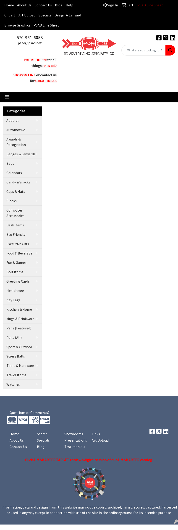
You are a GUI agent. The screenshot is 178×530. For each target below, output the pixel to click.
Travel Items (16, 375)
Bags (10, 163)
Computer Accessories (15, 213)
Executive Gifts (17, 243)
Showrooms (73, 434)
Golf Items (14, 272)
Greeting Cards (18, 281)
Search (42, 434)
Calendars (14, 172)
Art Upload (26, 15)
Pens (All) (14, 337)
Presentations (75, 440)
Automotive (15, 129)
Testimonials (74, 446)
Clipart (9, 15)
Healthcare (15, 290)
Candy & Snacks (18, 182)
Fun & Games (16, 262)
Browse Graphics (17, 25)
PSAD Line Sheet (46, 25)
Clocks (11, 201)
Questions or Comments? (30, 412)
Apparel (12, 120)
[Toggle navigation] (7, 97)
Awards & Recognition (16, 142)
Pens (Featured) (18, 328)
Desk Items (15, 225)
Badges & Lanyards (20, 154)
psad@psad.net (30, 43)
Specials (45, 15)
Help (69, 5)
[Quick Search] (143, 50)
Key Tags (13, 300)
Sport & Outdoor (19, 346)
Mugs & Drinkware (20, 318)
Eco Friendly (15, 234)
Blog (59, 5)
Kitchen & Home (19, 309)
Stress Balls (15, 356)
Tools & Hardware (20, 365)
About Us (24, 5)
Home (14, 434)
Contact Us (43, 5)
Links (96, 434)
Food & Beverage (19, 253)
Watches (13, 384)
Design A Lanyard (68, 15)
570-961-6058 (30, 37)
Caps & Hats (15, 191)
